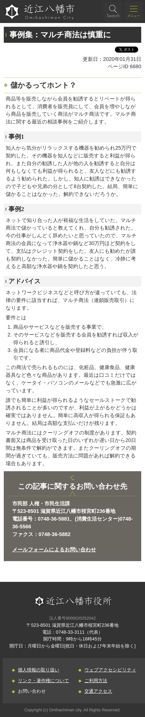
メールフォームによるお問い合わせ (54, 549)
